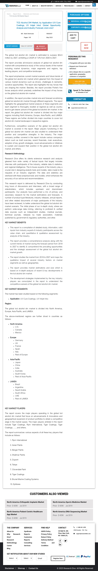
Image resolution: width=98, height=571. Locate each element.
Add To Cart (73, 36)
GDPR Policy (45, 531)
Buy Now (86, 46)
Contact (87, 6)
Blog (8, 548)
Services (58, 6)
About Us (35, 6)
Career (9, 546)
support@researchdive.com (84, 1)
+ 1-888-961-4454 (58, 1)
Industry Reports (47, 6)
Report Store (17, 14)
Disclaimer (9, 568)
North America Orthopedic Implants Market (25, 502)
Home (27, 5)
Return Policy (46, 537)
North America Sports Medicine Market (70, 502)
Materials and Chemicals (31, 14)
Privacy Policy (46, 534)
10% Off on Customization (80, 83)
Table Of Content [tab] (27, 46)
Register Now (58, 558)
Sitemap (21, 568)
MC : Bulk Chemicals (27, 34)
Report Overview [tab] (12, 46)
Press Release (69, 6)
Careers (79, 6)
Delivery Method (47, 540)
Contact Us (33, 568)
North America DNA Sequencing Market (70, 511)
